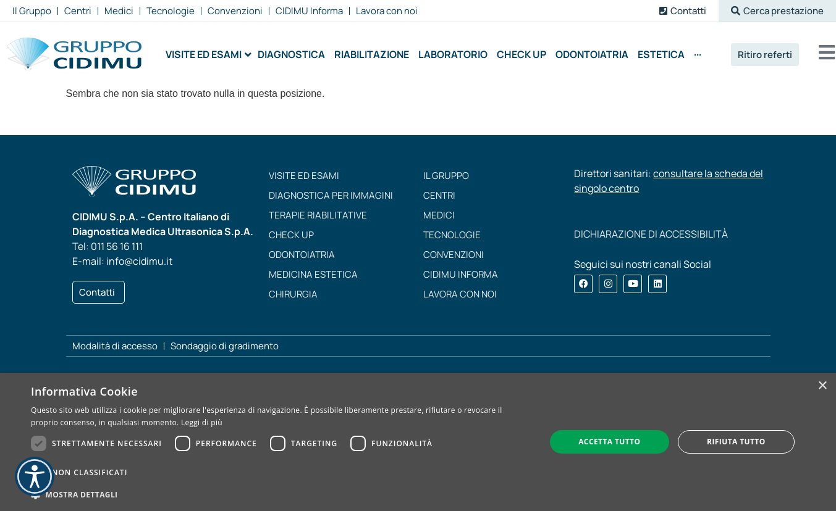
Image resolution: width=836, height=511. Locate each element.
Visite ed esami (304, 175)
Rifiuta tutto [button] (736, 441)
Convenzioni (453, 254)
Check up (291, 234)
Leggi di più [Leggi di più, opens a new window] (201, 422)
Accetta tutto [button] (609, 441)
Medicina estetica (313, 274)
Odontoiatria (302, 254)
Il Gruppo (446, 175)
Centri (439, 195)
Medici (439, 215)
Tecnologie (452, 234)
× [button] (822, 386)
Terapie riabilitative (318, 215)
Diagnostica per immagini (331, 195)
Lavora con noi (460, 294)
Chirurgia (293, 294)
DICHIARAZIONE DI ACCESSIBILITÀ (651, 234)
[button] (777, 11)
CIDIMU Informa (460, 274)
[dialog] (418, 442)
